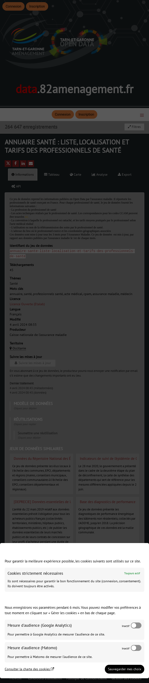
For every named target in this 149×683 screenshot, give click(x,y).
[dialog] (74, 610)
